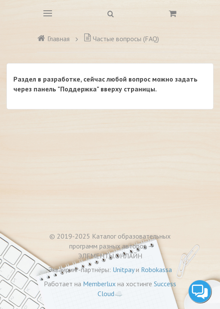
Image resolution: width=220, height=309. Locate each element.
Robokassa (156, 269)
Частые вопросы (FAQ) (121, 38)
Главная (53, 38)
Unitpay (123, 269)
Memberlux (99, 283)
